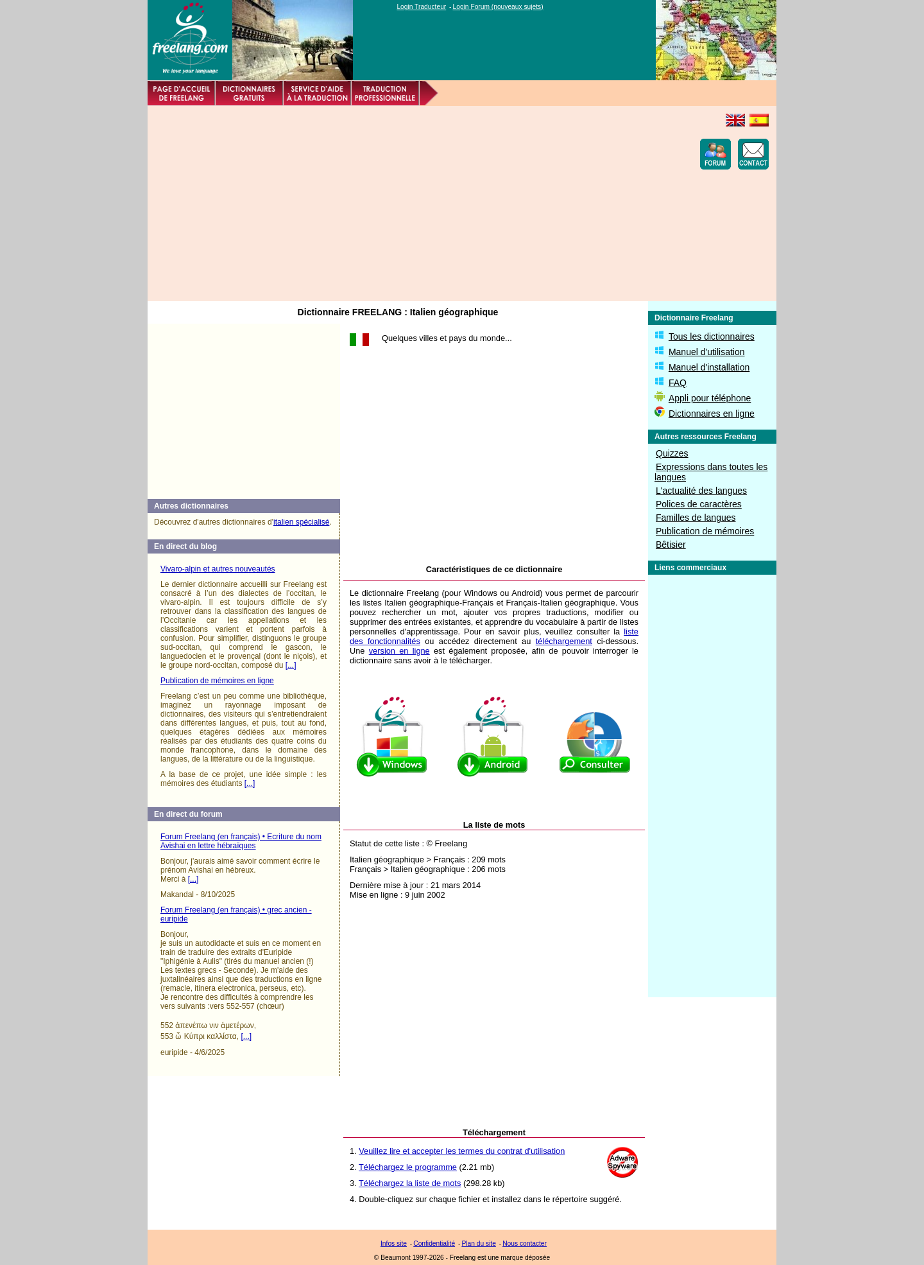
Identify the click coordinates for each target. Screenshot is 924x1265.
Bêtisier (671, 544)
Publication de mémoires (705, 531)
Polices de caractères (699, 504)
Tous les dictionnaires (712, 336)
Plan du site (478, 1243)
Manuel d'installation (709, 367)
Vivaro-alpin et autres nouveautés (217, 568)
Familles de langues (696, 517)
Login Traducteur (421, 6)
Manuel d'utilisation (707, 352)
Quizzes (672, 453)
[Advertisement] (388, 203)
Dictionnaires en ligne (712, 413)
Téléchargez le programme (408, 1167)
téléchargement (564, 641)
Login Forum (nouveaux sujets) (498, 6)
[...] (291, 665)
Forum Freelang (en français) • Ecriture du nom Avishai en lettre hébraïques (240, 841)
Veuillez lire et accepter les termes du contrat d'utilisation (462, 1151)
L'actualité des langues (701, 490)
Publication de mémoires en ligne (217, 680)
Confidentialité (434, 1243)
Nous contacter (524, 1243)
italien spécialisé (301, 522)
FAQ (678, 383)
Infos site (394, 1243)
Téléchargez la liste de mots (410, 1183)
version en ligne (399, 651)
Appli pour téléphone (710, 398)
